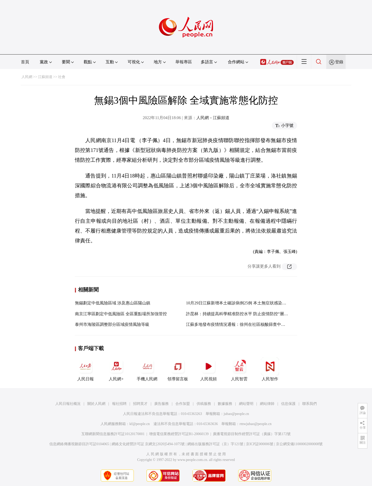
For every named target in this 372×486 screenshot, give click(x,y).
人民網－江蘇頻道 (212, 117)
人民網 (26, 77)
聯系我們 (309, 404)
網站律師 (267, 404)
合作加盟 (182, 404)
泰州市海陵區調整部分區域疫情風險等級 (112, 324)
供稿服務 (204, 404)
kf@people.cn (139, 424)
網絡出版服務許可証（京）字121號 (215, 444)
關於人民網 (96, 404)
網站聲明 (246, 404)
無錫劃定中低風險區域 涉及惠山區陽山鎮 (112, 303)
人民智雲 (239, 369)
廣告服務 (161, 404)
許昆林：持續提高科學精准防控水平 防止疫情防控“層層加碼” (242, 314)
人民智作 (270, 369)
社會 (61, 77)
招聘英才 (140, 404)
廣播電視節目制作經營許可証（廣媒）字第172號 (252, 434)
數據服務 (225, 404)
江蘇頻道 (45, 77)
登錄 (339, 62)
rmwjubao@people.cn (255, 424)
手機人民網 (147, 369)
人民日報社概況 (68, 404)
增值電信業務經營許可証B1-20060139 (179, 434)
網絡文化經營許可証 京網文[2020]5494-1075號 (148, 444)
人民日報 (85, 369)
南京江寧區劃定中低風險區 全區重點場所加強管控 (121, 314)
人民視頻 (208, 369)
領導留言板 (177, 369)
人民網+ (116, 369)
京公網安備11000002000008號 (299, 444)
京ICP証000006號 (259, 444)
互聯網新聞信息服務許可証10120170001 (113, 434)
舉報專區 (183, 62)
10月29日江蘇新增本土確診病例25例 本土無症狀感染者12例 (240, 303)
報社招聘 (119, 404)
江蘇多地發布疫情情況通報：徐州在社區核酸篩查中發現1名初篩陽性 (249, 324)
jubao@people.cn (236, 414)
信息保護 (288, 404)
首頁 (25, 62)
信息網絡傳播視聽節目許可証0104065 (79, 444)
